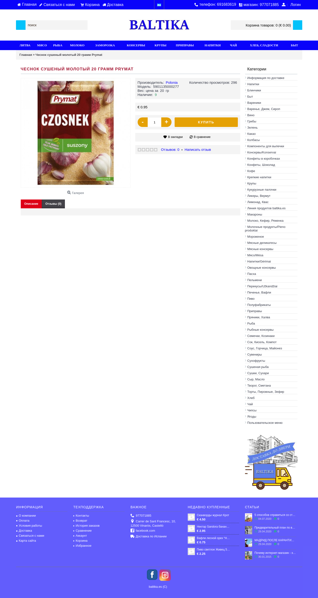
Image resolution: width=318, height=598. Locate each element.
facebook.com (142, 531)
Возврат (80, 520)
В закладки (175, 137)
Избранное (82, 545)
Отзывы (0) (53, 203)
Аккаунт (80, 535)
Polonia (172, 82)
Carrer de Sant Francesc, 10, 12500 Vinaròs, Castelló (153, 523)
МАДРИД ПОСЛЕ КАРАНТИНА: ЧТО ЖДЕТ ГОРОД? (275, 540)
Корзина (80, 540)
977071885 (140, 516)
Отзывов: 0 (170, 149)
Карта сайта (26, 540)
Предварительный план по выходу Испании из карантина (275, 527)
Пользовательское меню (265, 423)
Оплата (23, 520)
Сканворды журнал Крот (213, 515)
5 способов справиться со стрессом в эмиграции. (275, 515)
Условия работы (29, 525)
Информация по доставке (265, 78)
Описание (31, 203)
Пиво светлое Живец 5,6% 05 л (214, 549)
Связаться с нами (30, 535)
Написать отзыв (198, 149)
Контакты (81, 515)
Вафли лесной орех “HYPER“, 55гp (214, 538)
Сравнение (82, 530)
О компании (26, 515)
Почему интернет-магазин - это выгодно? (275, 553)
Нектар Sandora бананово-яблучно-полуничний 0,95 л (214, 526)
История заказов (86, 525)
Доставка (24, 530)
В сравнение (202, 137)
